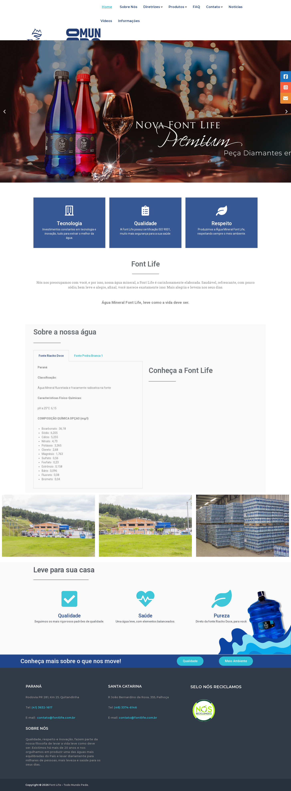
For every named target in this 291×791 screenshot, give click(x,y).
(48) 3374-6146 (125, 707)
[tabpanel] (88, 532)
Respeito (221, 256)
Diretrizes (148, 12)
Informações (111, 26)
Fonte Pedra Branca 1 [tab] (88, 463)
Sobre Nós (125, 12)
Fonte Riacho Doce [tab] (51, 463)
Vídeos (251, 12)
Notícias (233, 12)
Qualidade (145, 256)
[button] (4, 111)
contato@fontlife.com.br (56, 717)
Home (106, 12)
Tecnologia (69, 256)
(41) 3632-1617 (42, 707)
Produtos (173, 12)
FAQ (193, 12)
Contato (210, 12)
